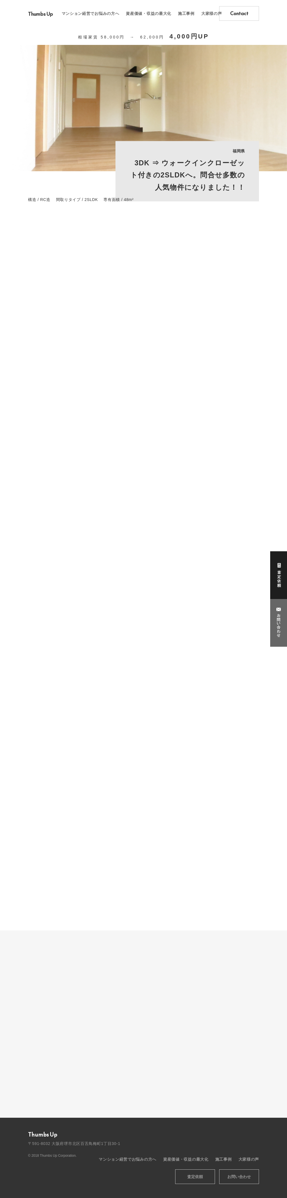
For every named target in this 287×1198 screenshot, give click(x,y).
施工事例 (186, 13)
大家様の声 (211, 13)
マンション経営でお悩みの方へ (90, 13)
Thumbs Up (40, 14)
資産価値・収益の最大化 (148, 13)
